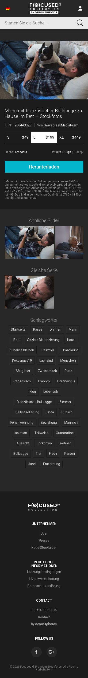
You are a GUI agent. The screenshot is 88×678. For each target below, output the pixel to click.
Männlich (71, 422)
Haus (71, 340)
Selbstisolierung (27, 412)
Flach (53, 453)
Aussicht (22, 443)
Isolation (21, 433)
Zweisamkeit (47, 371)
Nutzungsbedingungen (44, 572)
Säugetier (23, 371)
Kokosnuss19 (22, 360)
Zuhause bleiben (21, 350)
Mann (73, 329)
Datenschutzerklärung (44, 586)
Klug (33, 391)
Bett (16, 340)
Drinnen (55, 329)
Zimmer (65, 402)
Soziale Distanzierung (43, 340)
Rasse (37, 329)
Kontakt (44, 617)
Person (69, 453)
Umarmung (70, 350)
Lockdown (44, 443)
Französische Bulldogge (34, 402)
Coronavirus (66, 381)
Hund (32, 464)
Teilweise (41, 433)
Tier (39, 453)
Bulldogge (20, 453)
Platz (68, 371)
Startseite (18, 329)
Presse (44, 540)
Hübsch (67, 412)
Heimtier (48, 350)
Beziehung (49, 422)
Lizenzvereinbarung (44, 579)
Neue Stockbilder (44, 547)
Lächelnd (46, 360)
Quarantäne (65, 433)
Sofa (50, 412)
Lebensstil (50, 391)
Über (44, 533)
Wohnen (65, 443)
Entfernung (51, 464)
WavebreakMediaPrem (61, 125)
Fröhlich (44, 381)
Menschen (68, 360)
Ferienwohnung (21, 422)
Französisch (22, 381)
